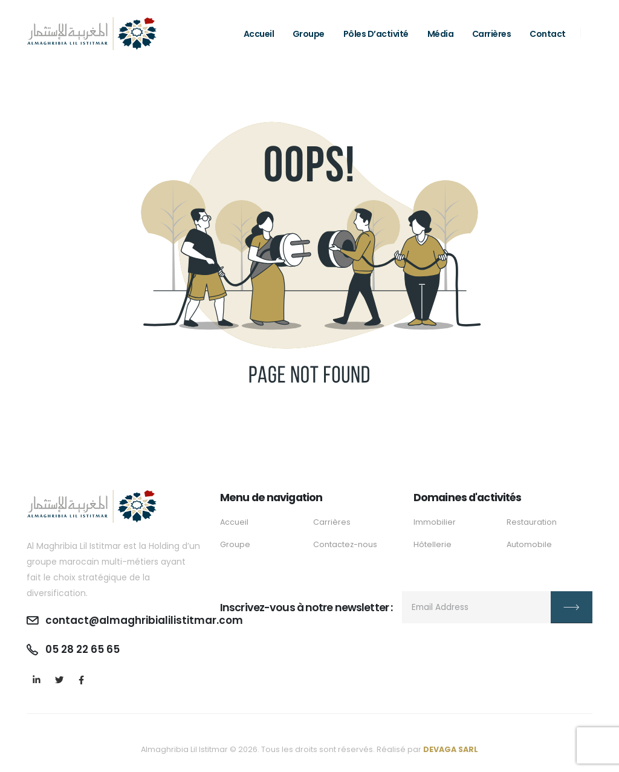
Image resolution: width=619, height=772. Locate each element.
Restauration (532, 522)
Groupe (309, 34)
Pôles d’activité (376, 34)
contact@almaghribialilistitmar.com (144, 620)
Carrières (491, 34)
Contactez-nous (345, 544)
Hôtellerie (432, 544)
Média (440, 34)
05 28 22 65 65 (82, 649)
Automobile (529, 544)
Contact (548, 34)
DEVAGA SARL (450, 749)
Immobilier (434, 522)
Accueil (259, 34)
